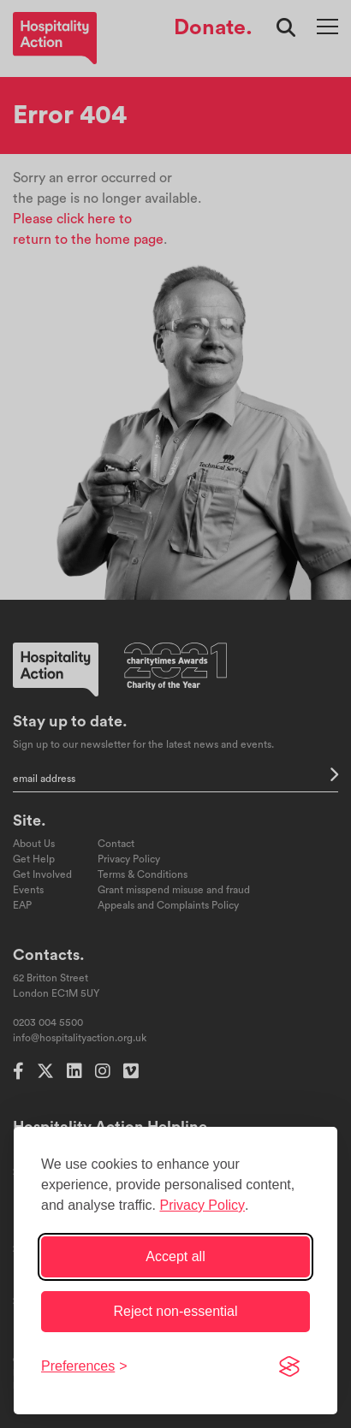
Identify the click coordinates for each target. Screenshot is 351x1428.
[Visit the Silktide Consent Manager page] (289, 1366)
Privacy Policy (202, 1205)
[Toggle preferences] (84, 1366)
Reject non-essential (176, 1311)
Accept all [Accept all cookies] (175, 1256)
